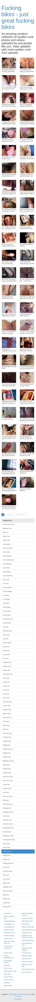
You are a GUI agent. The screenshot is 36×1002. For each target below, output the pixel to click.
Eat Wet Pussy (8, 938)
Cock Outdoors (7, 587)
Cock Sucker (6, 615)
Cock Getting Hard (8, 560)
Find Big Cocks (26, 953)
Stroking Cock (7, 808)
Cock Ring (6, 595)
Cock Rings (6, 599)
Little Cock (6, 690)
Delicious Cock (7, 631)
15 (16, 514)
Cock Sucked (7, 611)
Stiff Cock (6, 800)
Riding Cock (6, 745)
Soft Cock (6, 792)
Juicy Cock (6, 678)
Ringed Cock (7, 753)
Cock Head (6, 568)
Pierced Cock (7, 741)
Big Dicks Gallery (27, 956)
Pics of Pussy (8, 968)
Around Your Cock (8, 524)
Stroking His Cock (8, 812)
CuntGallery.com (9, 924)
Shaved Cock (7, 769)
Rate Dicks (7, 965)
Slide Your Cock (7, 780)
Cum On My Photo (27, 918)
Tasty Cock (6, 859)
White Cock (6, 899)
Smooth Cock (7, 788)
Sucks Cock (6, 843)
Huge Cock (6, 670)
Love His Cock (7, 702)
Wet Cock (6, 895)
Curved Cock (7, 623)
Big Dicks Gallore (9, 930)
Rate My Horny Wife (28, 927)
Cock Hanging (7, 564)
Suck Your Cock (7, 824)
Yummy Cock (7, 906)
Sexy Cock (6, 765)
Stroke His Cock (7, 804)
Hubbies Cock (7, 662)
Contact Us (18, 996)
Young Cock (6, 902)
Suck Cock (6, 816)
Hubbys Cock (7, 666)
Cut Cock (5, 627)
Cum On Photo (8, 977)
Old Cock (5, 729)
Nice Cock (6, 721)
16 (19, 514)
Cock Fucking (7, 556)
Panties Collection (9, 935)
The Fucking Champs (28, 969)
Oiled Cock (6, 725)
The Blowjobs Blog (9, 921)
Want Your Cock (7, 891)
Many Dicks (7, 974)
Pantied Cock (7, 737)
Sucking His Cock (8, 836)
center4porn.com (27, 932)
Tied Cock (6, 875)
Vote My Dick (26, 924)
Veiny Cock (6, 883)
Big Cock (5, 532)
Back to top (18, 999)
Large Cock (6, 682)
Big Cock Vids (8, 985)
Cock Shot (6, 603)
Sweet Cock (6, 847)
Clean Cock (6, 540)
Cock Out (5, 583)
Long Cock (6, 694)
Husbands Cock (7, 674)
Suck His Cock (7, 820)
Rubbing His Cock (8, 761)
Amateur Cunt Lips (9, 932)
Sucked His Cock (8, 828)
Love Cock (6, 698)
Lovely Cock (6, 705)
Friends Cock (7, 642)
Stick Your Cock (7, 796)
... (13, 514)
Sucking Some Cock (9, 839)
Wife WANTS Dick (27, 921)
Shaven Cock (7, 772)
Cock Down (6, 552)
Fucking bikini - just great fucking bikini (17, 17)
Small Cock (6, 784)
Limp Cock (6, 686)
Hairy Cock (6, 646)
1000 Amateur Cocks (10, 971)
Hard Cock (6, 650)
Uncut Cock (6, 879)
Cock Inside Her (7, 575)
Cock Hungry (7, 572)
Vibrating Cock (7, 887)
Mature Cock (6, 713)
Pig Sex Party (8, 953)
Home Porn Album (27, 961)
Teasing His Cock (8, 863)
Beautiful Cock (7, 528)
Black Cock (6, 536)
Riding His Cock (7, 749)
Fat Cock (5, 638)
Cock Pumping (7, 591)
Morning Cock (7, 717)
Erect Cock (6, 635)
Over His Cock (7, 733)
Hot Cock (5, 658)
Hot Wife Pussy (26, 958)
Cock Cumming (7, 548)
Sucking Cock (7, 832)
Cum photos (7, 913)
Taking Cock (6, 855)
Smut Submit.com (27, 972)
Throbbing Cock (7, 871)
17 (23, 514)
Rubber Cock (7, 757)
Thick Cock (6, 867)
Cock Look (6, 579)
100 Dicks (7, 982)
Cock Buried (6, 544)
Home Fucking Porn (28, 940)
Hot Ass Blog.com (9, 927)
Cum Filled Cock (8, 619)
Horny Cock (6, 654)
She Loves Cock (8, 776)
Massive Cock (7, 709)
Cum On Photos (8, 980)
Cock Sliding (6, 607)
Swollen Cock (7, 851)
